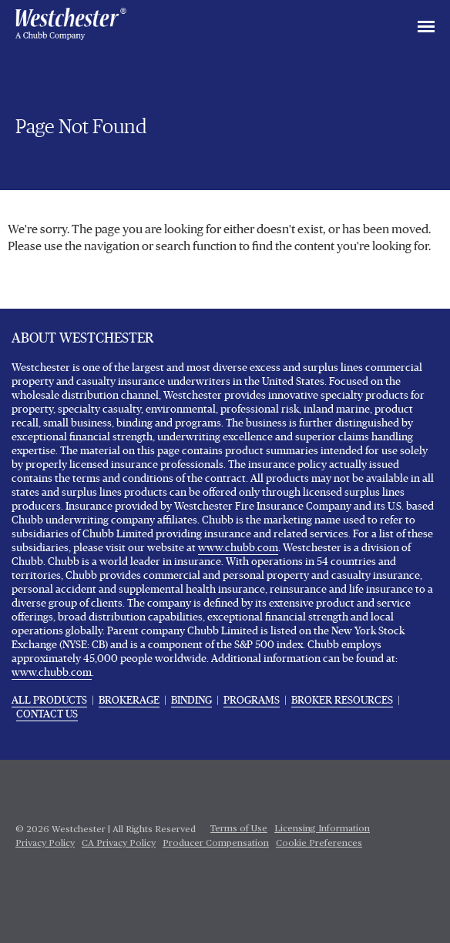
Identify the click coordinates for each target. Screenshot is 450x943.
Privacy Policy (45, 843)
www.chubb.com (238, 548)
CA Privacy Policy (119, 843)
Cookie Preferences (319, 843)
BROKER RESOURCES (342, 700)
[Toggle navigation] (426, 28)
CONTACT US (47, 714)
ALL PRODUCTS (49, 700)
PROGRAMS (251, 700)
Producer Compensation (216, 843)
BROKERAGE (129, 700)
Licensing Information (322, 829)
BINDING (191, 700)
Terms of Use (238, 829)
